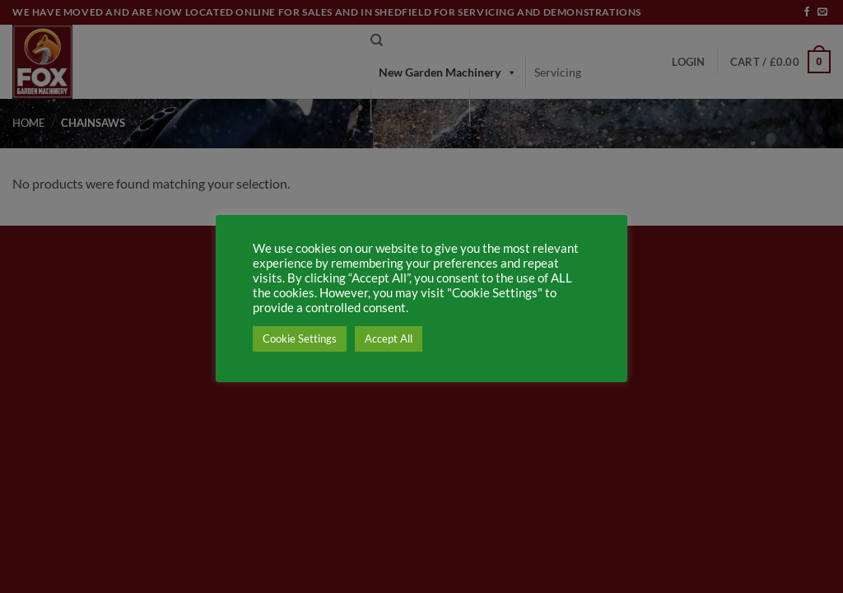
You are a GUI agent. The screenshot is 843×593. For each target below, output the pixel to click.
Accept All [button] (388, 338)
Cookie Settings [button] (300, 338)
